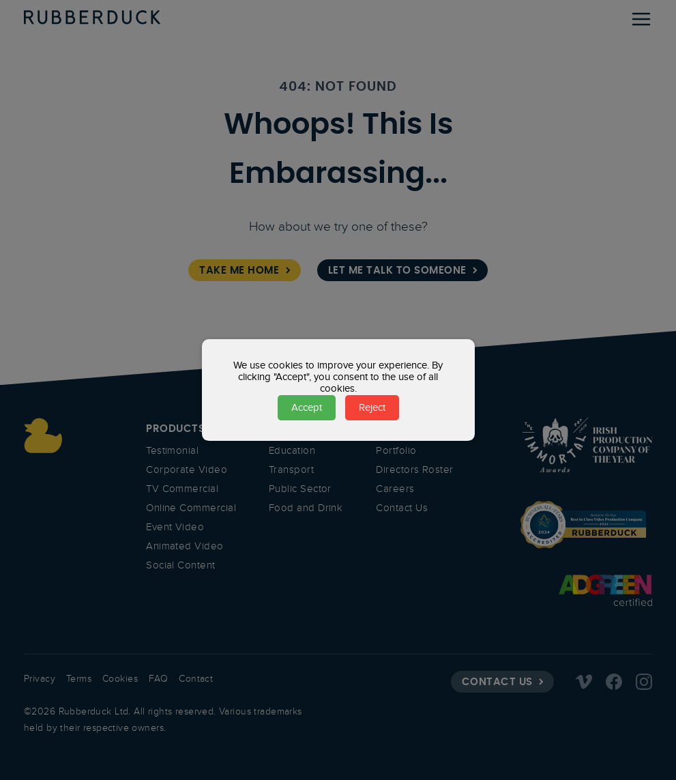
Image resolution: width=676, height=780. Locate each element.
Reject (372, 407)
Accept (306, 407)
